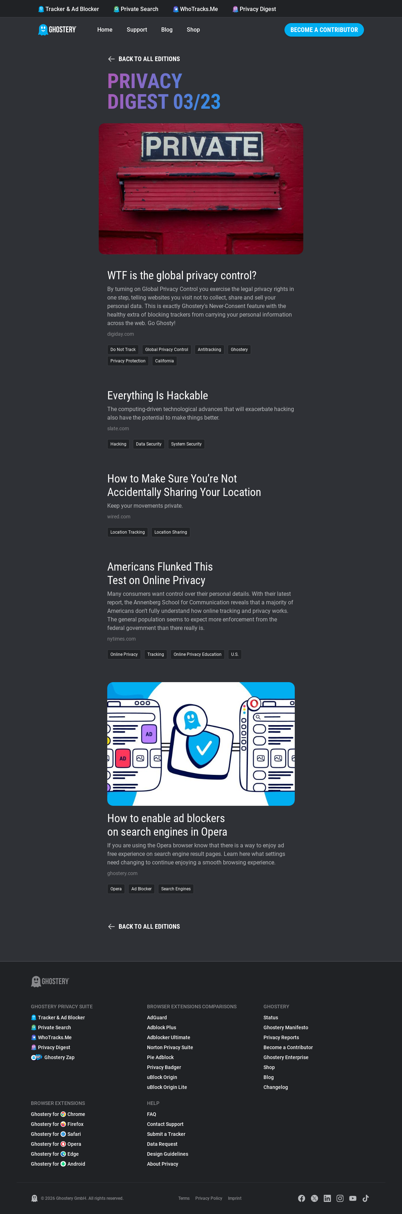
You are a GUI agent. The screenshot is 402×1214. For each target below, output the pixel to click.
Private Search (135, 9)
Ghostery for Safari (56, 1134)
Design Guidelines (167, 1154)
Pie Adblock (160, 1057)
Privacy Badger (164, 1067)
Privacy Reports (281, 1037)
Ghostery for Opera (56, 1144)
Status (271, 1017)
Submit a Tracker (166, 1134)
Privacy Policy (208, 1198)
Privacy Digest (254, 9)
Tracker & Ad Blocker (68, 9)
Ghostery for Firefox (57, 1124)
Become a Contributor (324, 29)
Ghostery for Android (58, 1164)
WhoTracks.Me (195, 9)
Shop (193, 29)
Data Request (162, 1144)
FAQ (151, 1114)
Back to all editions (143, 59)
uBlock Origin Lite (167, 1087)
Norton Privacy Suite (170, 1047)
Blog (167, 29)
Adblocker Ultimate (168, 1037)
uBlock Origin (162, 1077)
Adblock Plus (161, 1027)
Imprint (234, 1198)
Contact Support (165, 1124)
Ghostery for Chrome (58, 1114)
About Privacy (162, 1164)
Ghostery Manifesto (286, 1027)
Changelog (276, 1087)
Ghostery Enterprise (286, 1057)
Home (105, 29)
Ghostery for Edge (55, 1154)
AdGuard (157, 1017)
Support (137, 29)
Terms (184, 1198)
